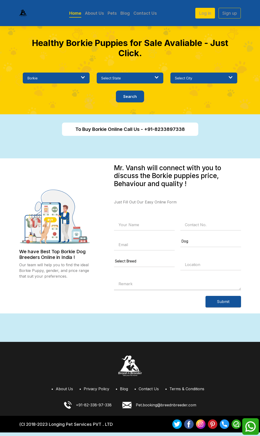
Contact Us (145, 13)
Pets (112, 13)
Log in (205, 13)
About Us (94, 13)
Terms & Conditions (186, 392)
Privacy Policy (96, 392)
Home (75, 13)
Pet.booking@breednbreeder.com (159, 408)
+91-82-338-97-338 (88, 408)
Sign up (229, 13)
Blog (125, 13)
